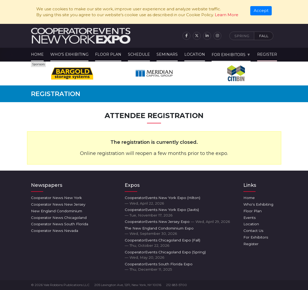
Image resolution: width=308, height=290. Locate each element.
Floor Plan (108, 54)
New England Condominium (56, 211)
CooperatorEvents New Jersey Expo (177, 221)
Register (267, 54)
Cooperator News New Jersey (58, 204)
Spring (241, 36)
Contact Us (253, 230)
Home (37, 54)
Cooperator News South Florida (59, 224)
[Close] (261, 11)
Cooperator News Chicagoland (59, 217)
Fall (263, 36)
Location (194, 54)
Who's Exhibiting (69, 54)
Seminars (167, 54)
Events (249, 217)
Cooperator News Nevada (54, 230)
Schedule (139, 54)
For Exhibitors (228, 54)
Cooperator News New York (56, 198)
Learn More (226, 14)
